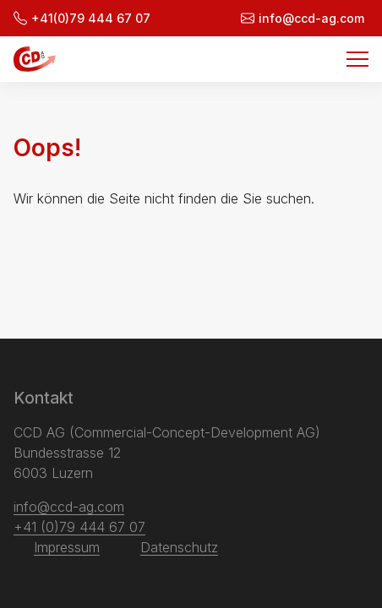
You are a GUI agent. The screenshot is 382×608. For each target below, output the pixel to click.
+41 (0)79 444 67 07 (79, 526)
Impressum (67, 547)
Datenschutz (179, 547)
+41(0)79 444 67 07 (82, 18)
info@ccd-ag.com (302, 18)
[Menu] (357, 59)
